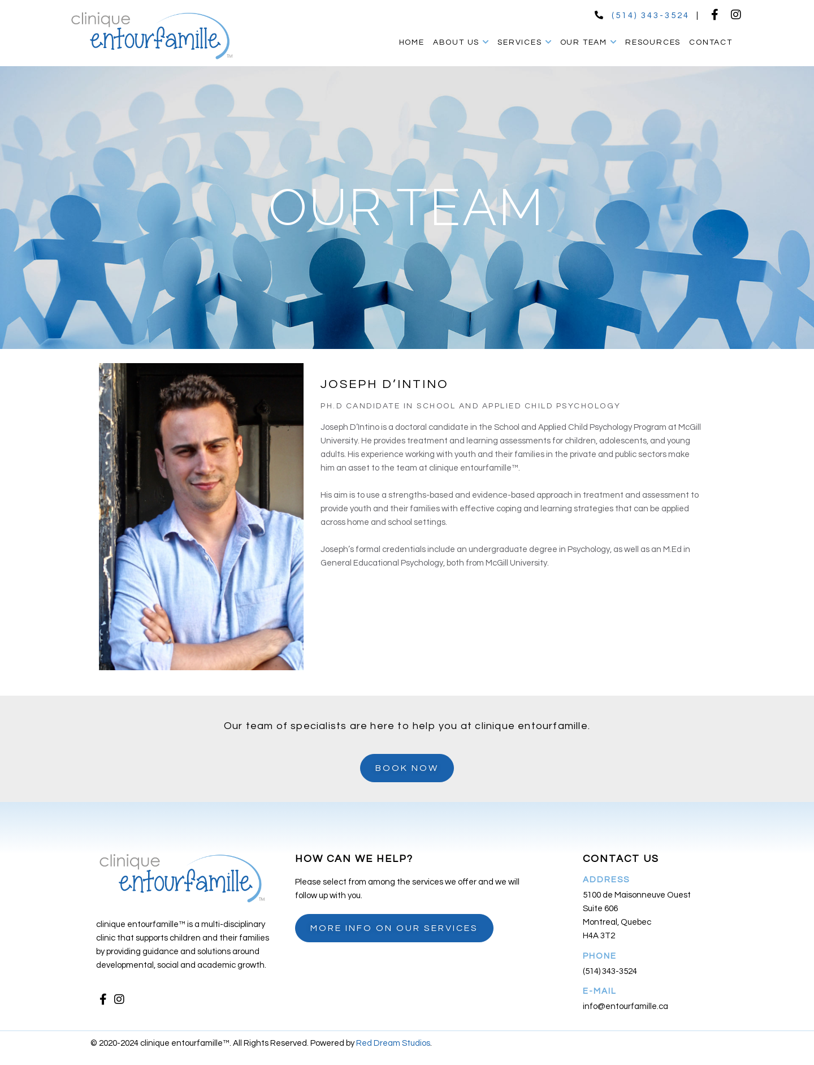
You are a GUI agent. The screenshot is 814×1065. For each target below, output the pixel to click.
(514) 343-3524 (651, 15)
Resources (653, 42)
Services (524, 42)
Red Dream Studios (393, 1043)
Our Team (588, 42)
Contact (711, 42)
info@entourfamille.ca (625, 1006)
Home (412, 42)
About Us (461, 42)
